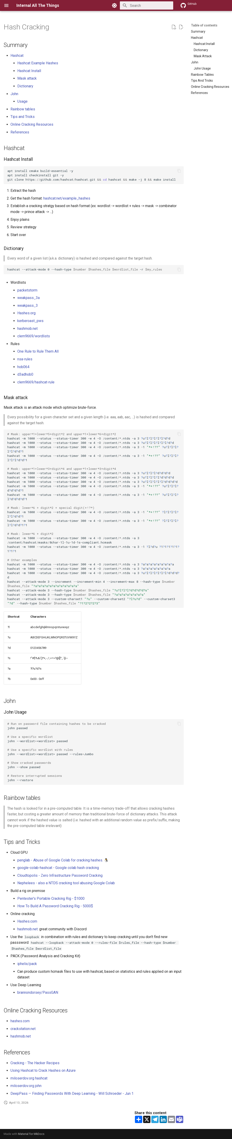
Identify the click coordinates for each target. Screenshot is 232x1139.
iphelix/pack (27, 964)
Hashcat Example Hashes (37, 63)
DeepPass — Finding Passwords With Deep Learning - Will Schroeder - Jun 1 (72, 1093)
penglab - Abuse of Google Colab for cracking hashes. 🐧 (62, 860)
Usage (22, 101)
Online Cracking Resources (31, 124)
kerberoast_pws (30, 321)
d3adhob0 (25, 374)
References (19, 132)
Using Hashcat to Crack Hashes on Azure (43, 1070)
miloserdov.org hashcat (28, 1078)
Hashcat (16, 55)
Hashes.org (26, 313)
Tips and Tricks (22, 116)
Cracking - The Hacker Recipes (34, 1063)
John (14, 94)
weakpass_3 (27, 305)
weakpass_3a (28, 298)
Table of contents (204, 25)
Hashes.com (27, 921)
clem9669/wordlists (33, 336)
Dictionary (25, 86)
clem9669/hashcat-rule (35, 382)
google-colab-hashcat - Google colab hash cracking (58, 868)
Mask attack (27, 78)
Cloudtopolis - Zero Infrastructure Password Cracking (60, 875)
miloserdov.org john (25, 1086)
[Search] (146, 5)
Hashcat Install (29, 71)
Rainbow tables (22, 109)
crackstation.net (23, 1029)
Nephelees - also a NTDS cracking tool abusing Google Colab (66, 883)
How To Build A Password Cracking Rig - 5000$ (55, 906)
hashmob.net (27, 328)
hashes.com (20, 1021)
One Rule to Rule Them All (38, 351)
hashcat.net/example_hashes (66, 198)
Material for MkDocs (31, 1134)
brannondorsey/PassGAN (37, 992)
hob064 (23, 367)
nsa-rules (24, 359)
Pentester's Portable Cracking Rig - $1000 (51, 898)
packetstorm (27, 290)
